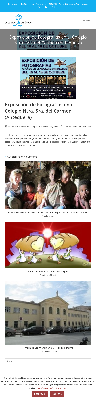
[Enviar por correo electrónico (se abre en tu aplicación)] (55, 7)
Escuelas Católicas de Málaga (22, 126)
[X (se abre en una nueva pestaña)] (40, 7)
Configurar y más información (52, 388)
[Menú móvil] (87, 20)
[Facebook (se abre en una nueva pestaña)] (47, 7)
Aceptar (57, 394)
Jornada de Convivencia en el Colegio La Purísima (48, 347)
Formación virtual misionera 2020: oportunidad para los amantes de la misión (48, 212)
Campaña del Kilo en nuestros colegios (48, 271)
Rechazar (39, 394)
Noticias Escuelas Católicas (77, 126)
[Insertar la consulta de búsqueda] (48, 361)
